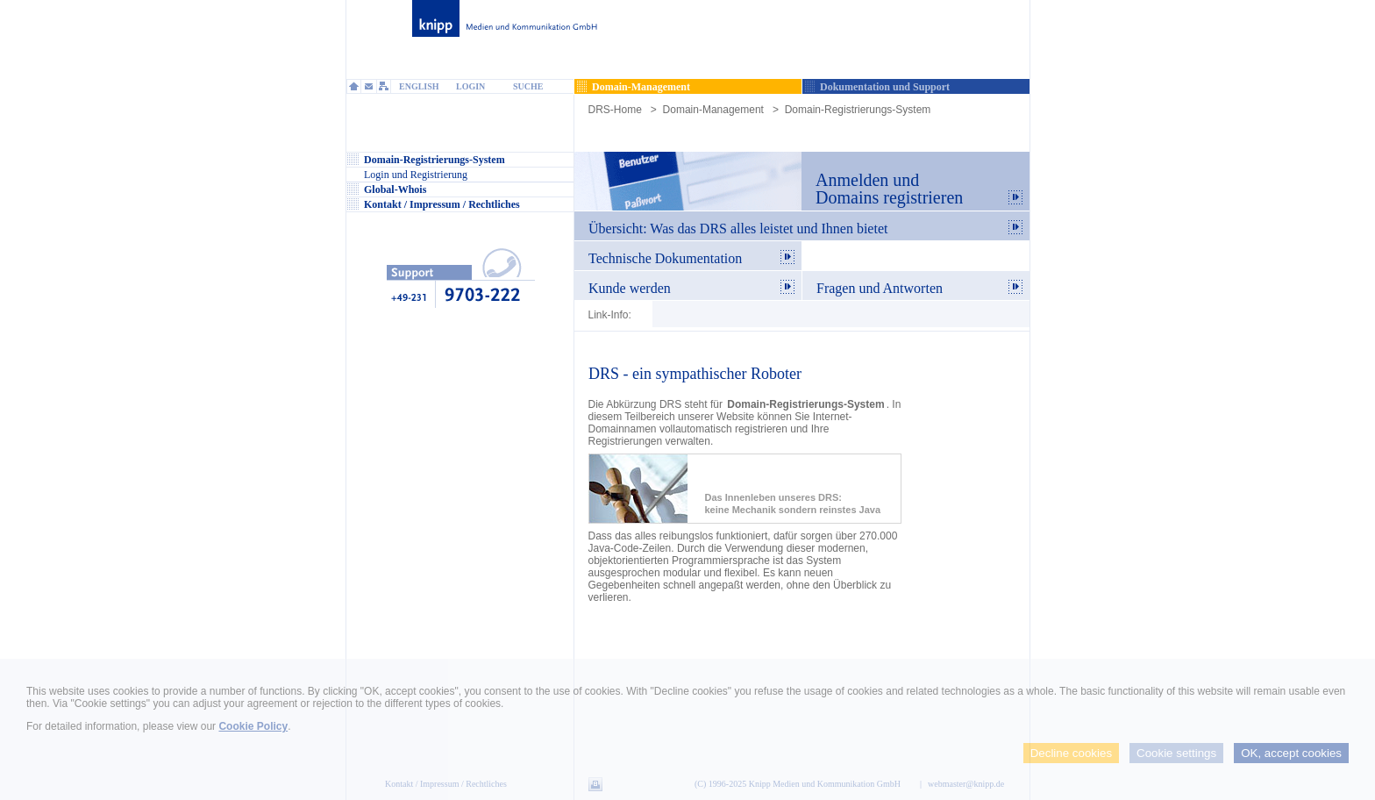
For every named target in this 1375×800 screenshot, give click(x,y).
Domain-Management (713, 110)
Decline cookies (1071, 753)
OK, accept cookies (1291, 753)
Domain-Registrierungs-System (858, 110)
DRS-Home (615, 110)
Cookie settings (1176, 753)
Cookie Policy (253, 726)
